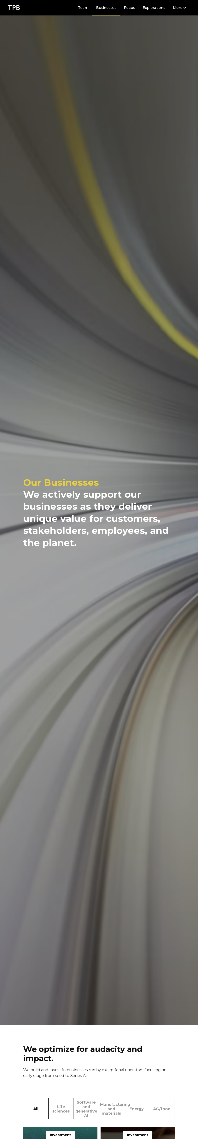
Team (83, 8)
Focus (129, 8)
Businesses (106, 8)
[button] (179, 8)
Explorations (154, 8)
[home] (14, 8)
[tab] (36, 1108)
